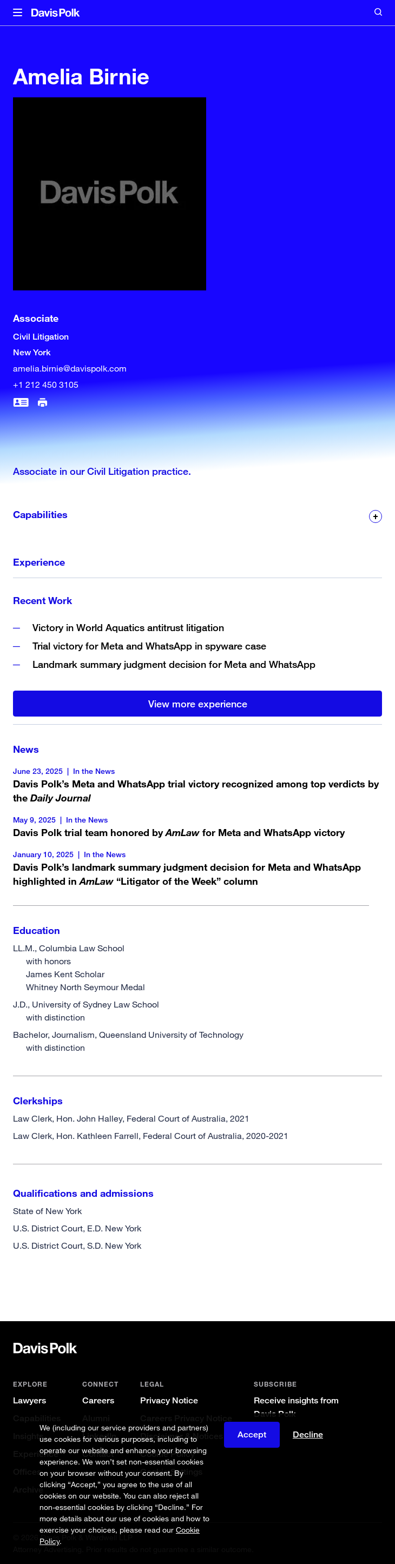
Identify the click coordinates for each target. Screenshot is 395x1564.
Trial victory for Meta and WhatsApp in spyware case (149, 646)
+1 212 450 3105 (45, 384)
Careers (98, 1400)
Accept (252, 1434)
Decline (308, 1434)
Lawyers (29, 1400)
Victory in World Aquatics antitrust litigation (128, 627)
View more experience (197, 704)
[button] (17, 12)
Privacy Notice (169, 1400)
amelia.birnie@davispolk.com (70, 368)
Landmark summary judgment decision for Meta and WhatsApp (173, 664)
